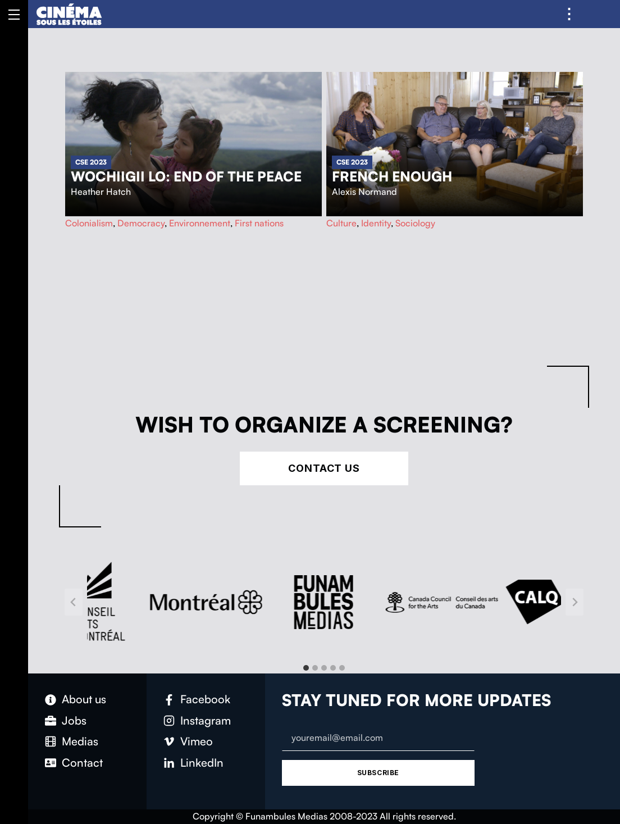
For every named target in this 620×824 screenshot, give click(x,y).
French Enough (392, 176)
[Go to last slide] (74, 602)
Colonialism (89, 223)
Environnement (199, 223)
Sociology (415, 223)
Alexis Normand (364, 191)
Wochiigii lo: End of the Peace (186, 176)
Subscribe (378, 772)
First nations (259, 223)
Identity (376, 223)
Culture (341, 223)
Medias (80, 741)
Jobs (74, 720)
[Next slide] (574, 602)
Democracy (141, 223)
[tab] (306, 668)
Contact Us (324, 468)
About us (84, 699)
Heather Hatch (101, 191)
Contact (82, 762)
